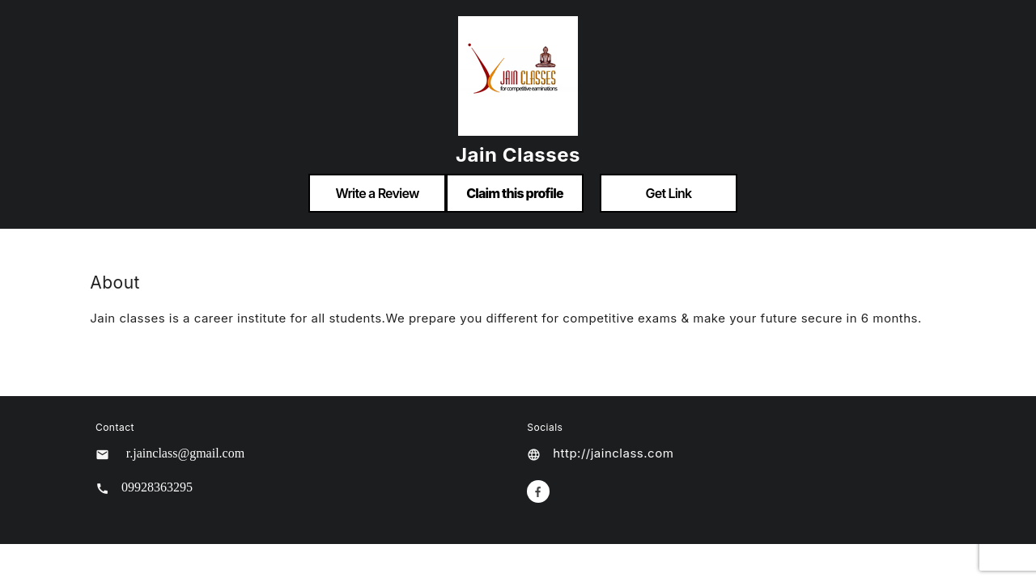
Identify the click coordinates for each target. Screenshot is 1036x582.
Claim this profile (514, 193)
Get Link (669, 193)
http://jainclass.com (613, 453)
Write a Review (376, 193)
